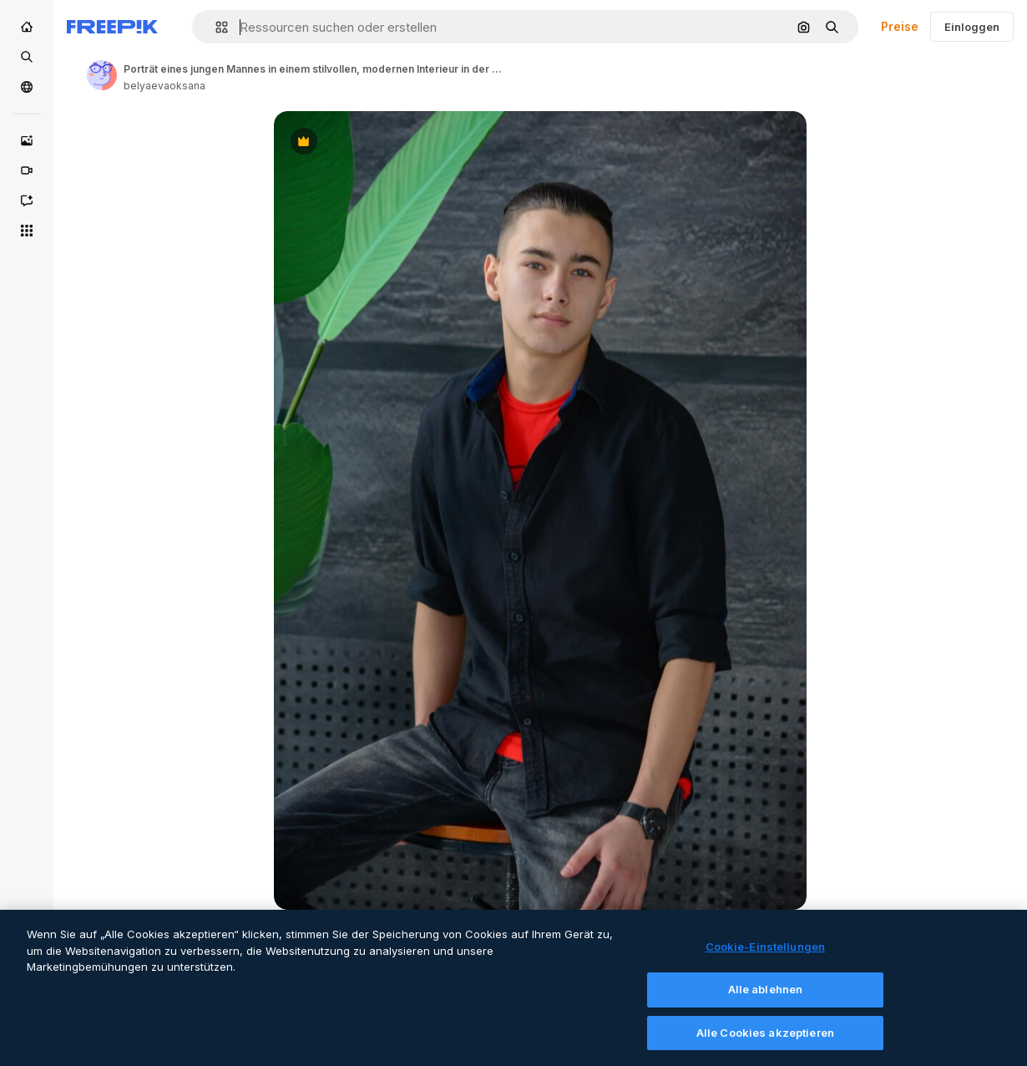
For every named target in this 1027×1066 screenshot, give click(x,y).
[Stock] (26, 56)
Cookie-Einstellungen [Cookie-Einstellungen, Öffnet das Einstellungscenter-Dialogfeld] (766, 955)
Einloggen (971, 26)
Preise (899, 26)
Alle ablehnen (765, 997)
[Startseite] (26, 26)
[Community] (26, 87)
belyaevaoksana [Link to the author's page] (164, 85)
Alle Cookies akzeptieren (765, 1041)
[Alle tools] (26, 230)
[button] (215, 27)
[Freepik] (112, 26)
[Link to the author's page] (102, 75)
